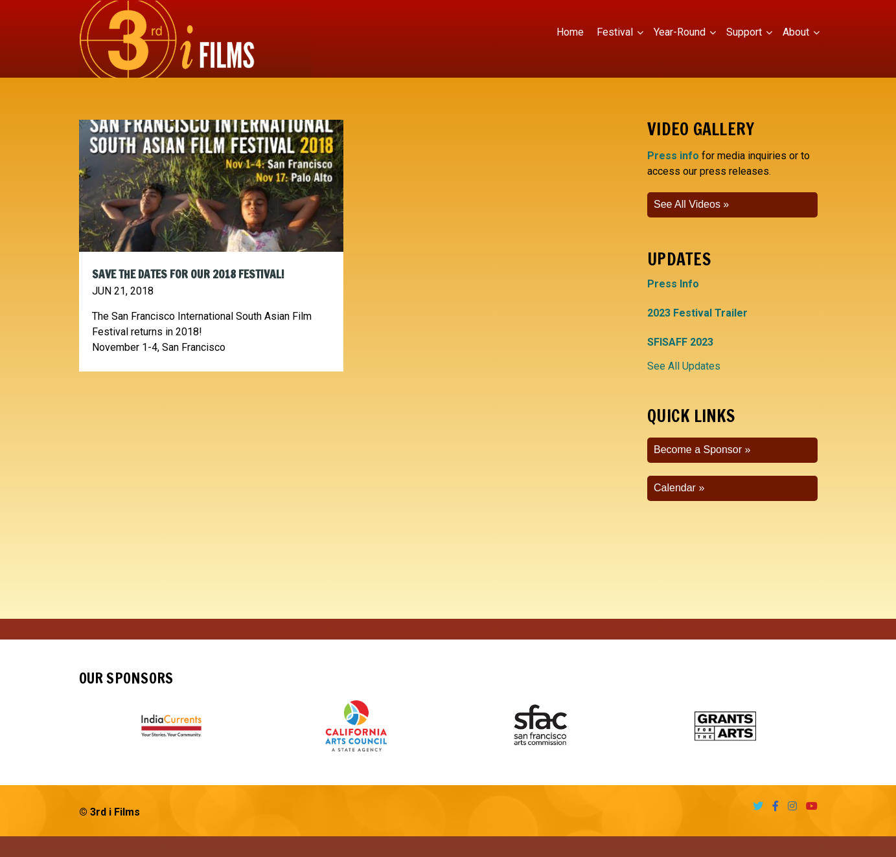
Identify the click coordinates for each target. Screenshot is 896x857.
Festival (615, 32)
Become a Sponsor (698, 449)
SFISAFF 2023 (680, 342)
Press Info (673, 284)
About (796, 32)
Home (570, 32)
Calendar (675, 487)
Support (744, 32)
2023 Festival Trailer (697, 313)
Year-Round (680, 32)
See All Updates (683, 366)
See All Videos (687, 204)
